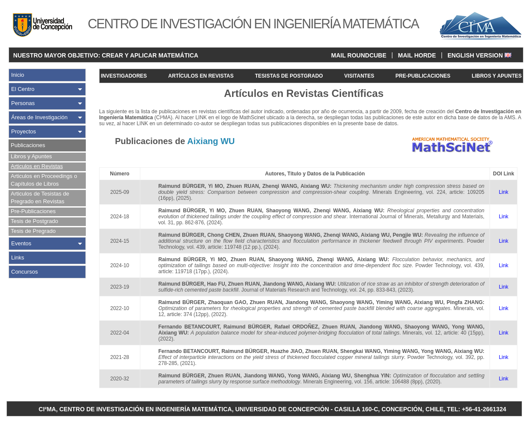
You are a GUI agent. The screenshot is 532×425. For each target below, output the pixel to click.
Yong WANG (467, 327)
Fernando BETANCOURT (188, 327)
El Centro (22, 89)
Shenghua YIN (371, 376)
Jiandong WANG (283, 284)
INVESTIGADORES (124, 76)
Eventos (21, 243)
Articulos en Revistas (37, 166)
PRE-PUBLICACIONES (423, 76)
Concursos (24, 271)
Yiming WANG (393, 302)
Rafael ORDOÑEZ (296, 327)
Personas (23, 103)
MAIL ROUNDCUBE (359, 55)
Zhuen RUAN (243, 186)
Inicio (17, 75)
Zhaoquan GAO (227, 302)
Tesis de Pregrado (33, 231)
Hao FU (216, 284)
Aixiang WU (314, 186)
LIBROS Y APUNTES (497, 76)
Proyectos (23, 131)
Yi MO (215, 186)
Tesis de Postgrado (34, 221)
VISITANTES (359, 76)
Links (17, 257)
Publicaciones (28, 145)
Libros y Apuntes (31, 156)
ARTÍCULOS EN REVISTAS (200, 76)
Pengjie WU (407, 235)
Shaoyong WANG (287, 211)
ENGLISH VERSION (479, 55)
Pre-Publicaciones (33, 211)
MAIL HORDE (417, 55)
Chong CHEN (223, 235)
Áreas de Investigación (39, 117)
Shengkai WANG (360, 351)
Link (503, 192)
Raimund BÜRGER (181, 186)
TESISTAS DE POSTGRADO (289, 76)
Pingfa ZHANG (465, 302)
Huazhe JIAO (286, 351)
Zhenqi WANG (279, 186)
